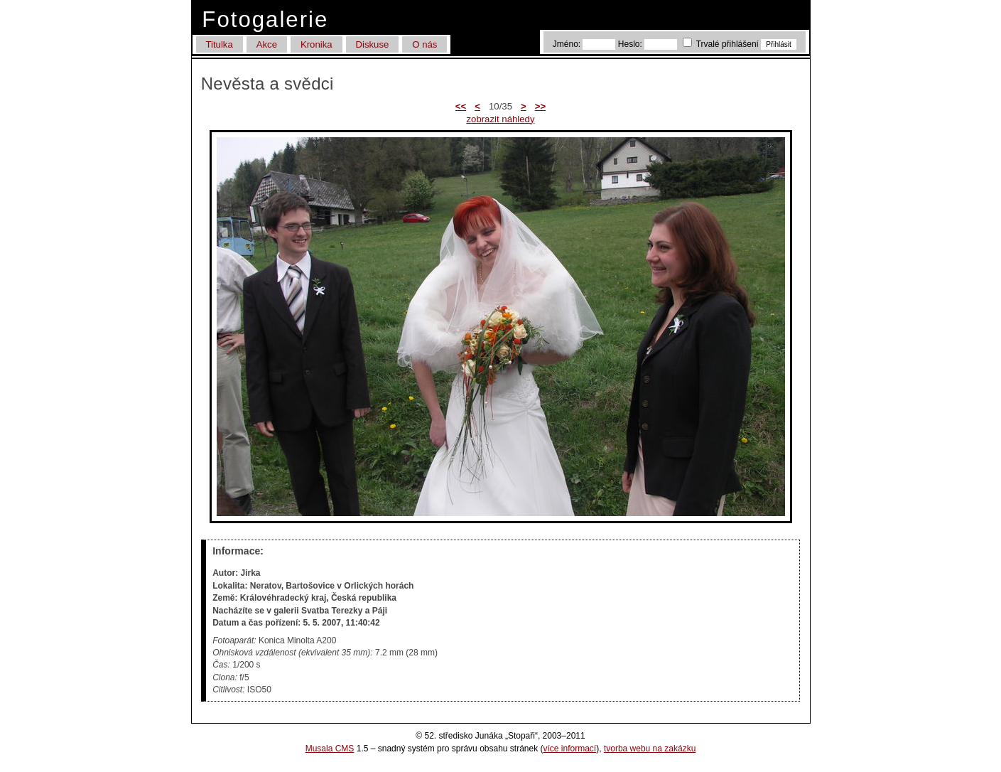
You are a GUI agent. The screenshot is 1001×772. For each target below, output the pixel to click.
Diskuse (372, 44)
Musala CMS (330, 749)
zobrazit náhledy (500, 119)
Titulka (218, 44)
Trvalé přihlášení (722, 44)
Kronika (316, 44)
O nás (424, 44)
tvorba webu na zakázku (650, 749)
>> (540, 106)
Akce (266, 44)
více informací (570, 749)
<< (460, 106)
